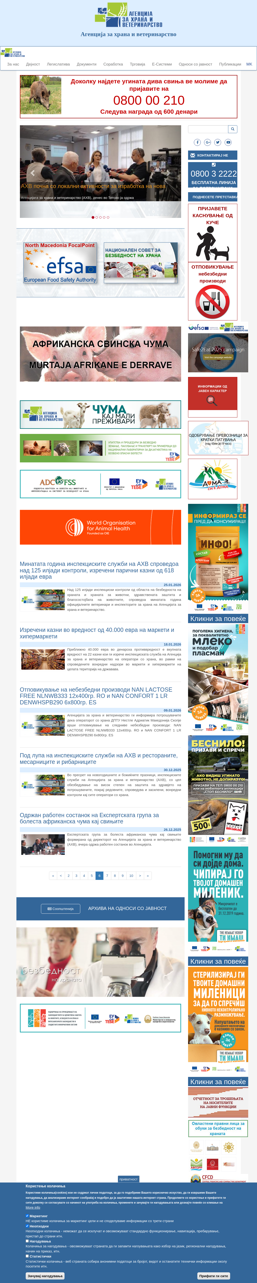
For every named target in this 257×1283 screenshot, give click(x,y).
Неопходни (39, 1234)
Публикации (230, 64)
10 (132, 875)
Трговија (137, 64)
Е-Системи (162, 64)
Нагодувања (40, 1250)
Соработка (113, 64)
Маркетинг (39, 1224)
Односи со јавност (195, 64)
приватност (128, 1187)
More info (33, 1216)
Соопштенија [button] (61, 909)
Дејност (33, 64)
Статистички (40, 1265)
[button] (32, 171)
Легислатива (58, 64)
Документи (86, 64)
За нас (13, 64)
